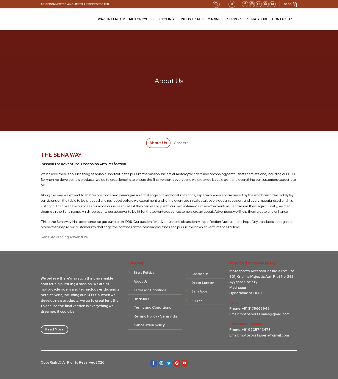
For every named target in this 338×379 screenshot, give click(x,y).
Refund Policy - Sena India (156, 316)
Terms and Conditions (152, 307)
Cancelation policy (149, 325)
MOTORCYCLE (142, 19)
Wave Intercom (111, 19)
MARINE (215, 19)
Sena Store (257, 19)
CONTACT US (283, 19)
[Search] (216, 4)
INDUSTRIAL (192, 19)
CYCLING (168, 19)
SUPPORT (235, 19)
